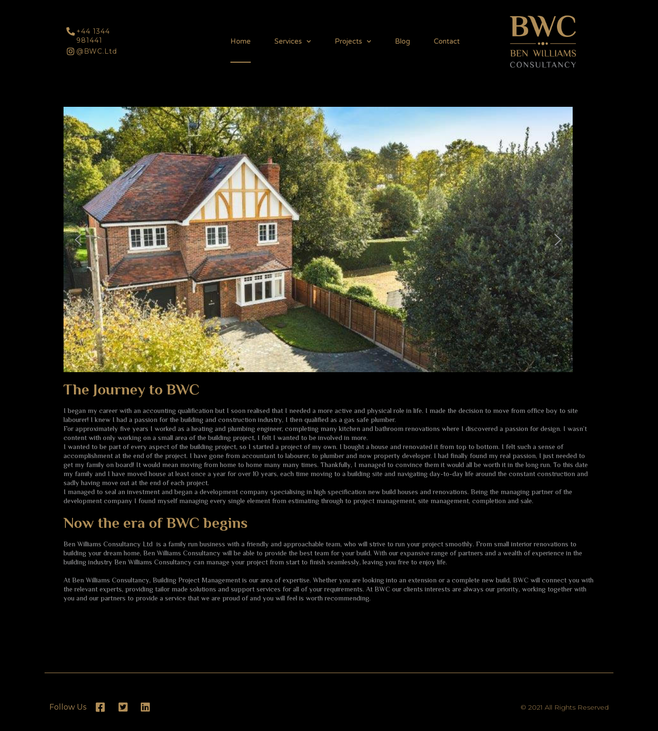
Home (240, 41)
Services (292, 41)
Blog (402, 41)
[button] (73, 92)
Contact (447, 41)
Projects (353, 41)
